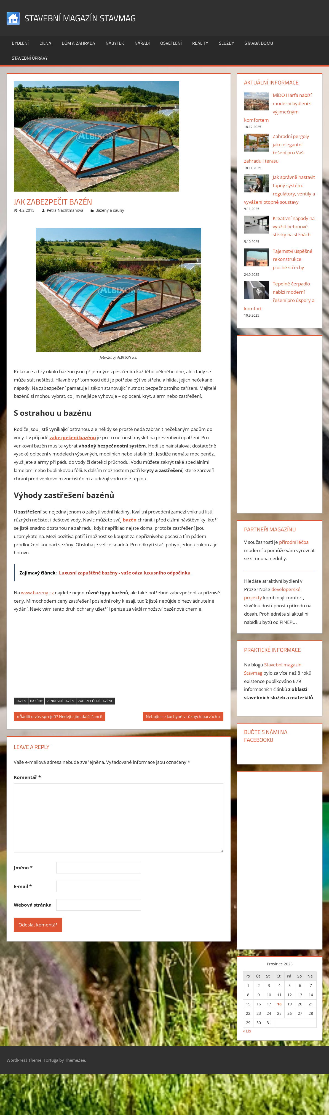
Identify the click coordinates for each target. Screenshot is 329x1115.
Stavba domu (259, 43)
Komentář (27, 777)
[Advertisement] (118, 659)
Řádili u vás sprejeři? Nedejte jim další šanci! (60, 717)
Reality (200, 43)
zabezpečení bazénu (96, 701)
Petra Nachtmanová (65, 210)
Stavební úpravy (30, 58)
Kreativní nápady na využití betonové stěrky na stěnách (294, 226)
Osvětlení (171, 43)
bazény (36, 701)
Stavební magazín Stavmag (89, 17)
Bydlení (20, 43)
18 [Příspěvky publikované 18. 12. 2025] (279, 1004)
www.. (37, 592)
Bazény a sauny (109, 210)
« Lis (247, 1031)
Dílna (45, 43)
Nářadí (142, 43)
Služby (226, 43)
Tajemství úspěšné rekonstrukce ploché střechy (292, 259)
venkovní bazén (60, 701)
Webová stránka (33, 905)
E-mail (23, 886)
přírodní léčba (294, 542)
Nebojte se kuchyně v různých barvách (181, 717)
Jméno (23, 867)
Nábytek (115, 43)
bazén (20, 701)
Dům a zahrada (78, 43)
